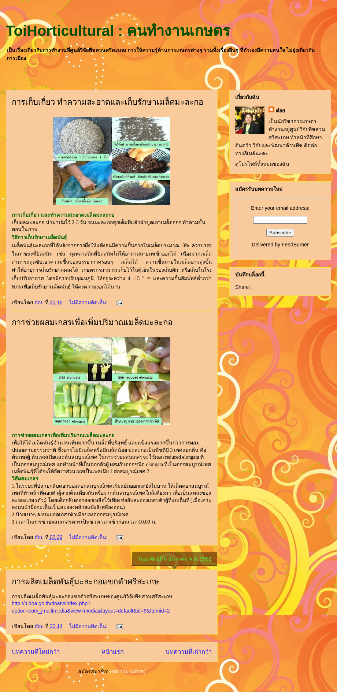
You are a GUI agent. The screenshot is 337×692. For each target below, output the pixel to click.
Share (242, 287)
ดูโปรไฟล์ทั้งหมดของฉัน (262, 164)
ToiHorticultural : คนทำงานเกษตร (118, 31)
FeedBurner (295, 245)
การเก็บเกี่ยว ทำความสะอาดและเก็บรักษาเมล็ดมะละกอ (107, 102)
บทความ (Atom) (127, 671)
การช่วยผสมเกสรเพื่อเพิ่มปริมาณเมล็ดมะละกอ (92, 322)
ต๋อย (280, 111)
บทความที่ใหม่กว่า (36, 651)
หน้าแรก (112, 651)
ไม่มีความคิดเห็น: (89, 302)
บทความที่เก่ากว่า (189, 651)
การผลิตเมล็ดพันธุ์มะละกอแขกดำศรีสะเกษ (85, 581)
